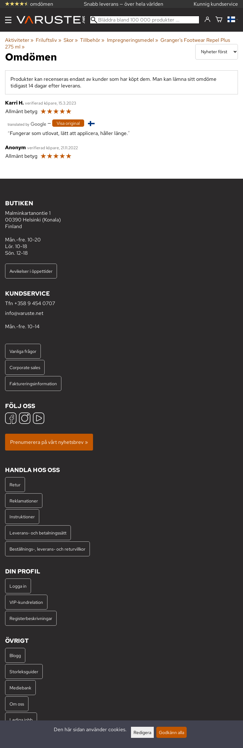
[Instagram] (24, 418)
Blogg (15, 655)
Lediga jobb (21, 720)
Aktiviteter (19, 40)
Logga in (18, 586)
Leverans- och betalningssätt (37, 533)
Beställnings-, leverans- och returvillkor (47, 549)
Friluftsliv (48, 40)
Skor (71, 40)
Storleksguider (23, 671)
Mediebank (20, 688)
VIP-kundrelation (26, 602)
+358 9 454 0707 (34, 303)
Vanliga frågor (22, 351)
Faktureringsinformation (33, 383)
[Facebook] (10, 418)
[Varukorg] (218, 20)
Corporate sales (24, 367)
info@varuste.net (24, 313)
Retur (15, 485)
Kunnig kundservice (216, 4)
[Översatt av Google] (27, 123)
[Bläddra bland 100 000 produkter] (144, 20)
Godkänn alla (171, 732)
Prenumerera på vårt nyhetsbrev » (49, 442)
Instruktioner (22, 517)
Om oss (16, 704)
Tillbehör (92, 40)
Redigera (142, 732)
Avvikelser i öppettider (31, 271)
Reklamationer (23, 501)
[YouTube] (38, 418)
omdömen (29, 4)
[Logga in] (207, 19)
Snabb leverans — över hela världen (123, 4)
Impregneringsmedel (132, 40)
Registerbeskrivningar (30, 618)
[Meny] (8, 20)
